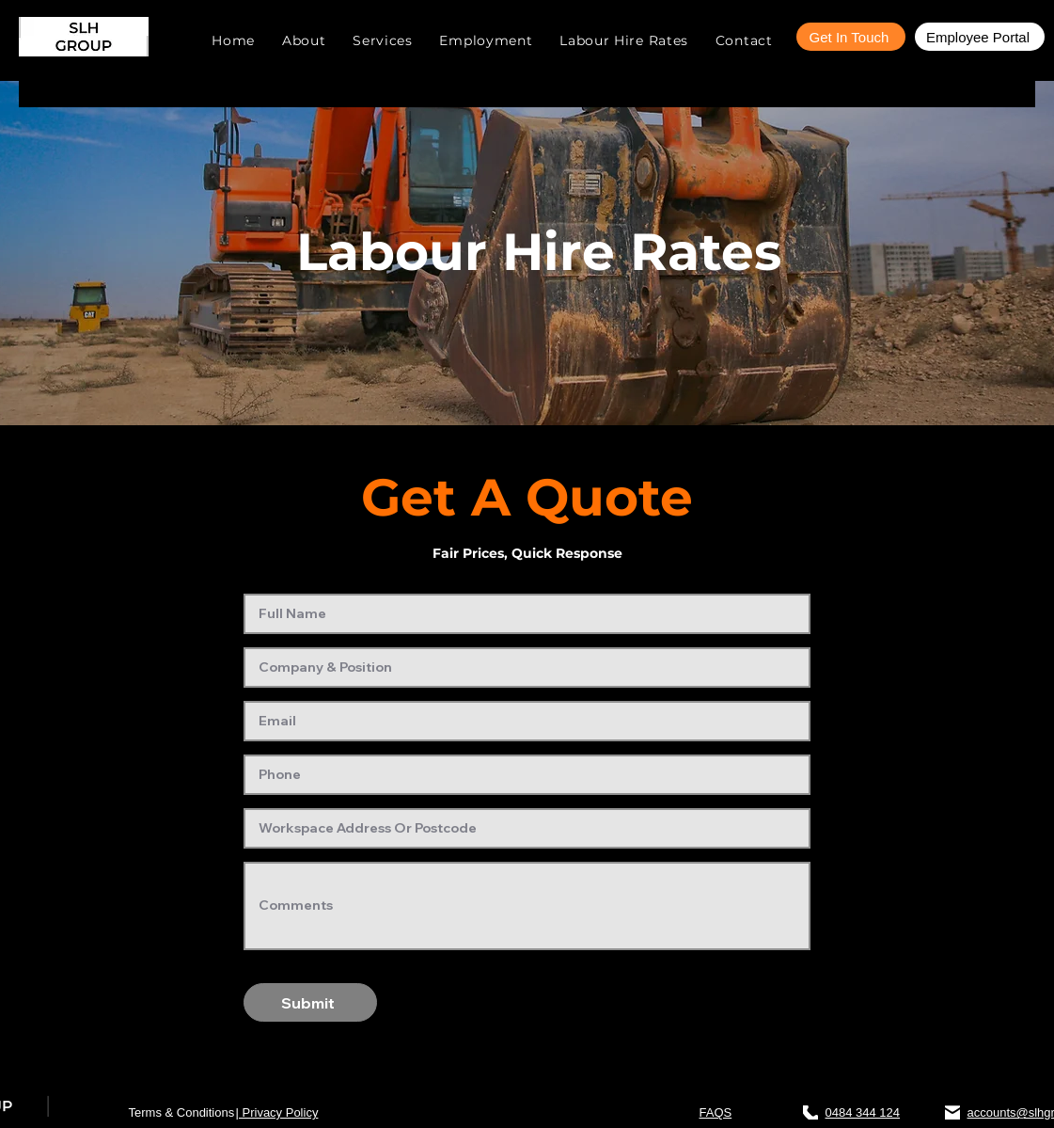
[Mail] (952, 1112)
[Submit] (310, 1002)
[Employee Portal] (980, 37)
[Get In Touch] (850, 37)
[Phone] (810, 1112)
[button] (382, 40)
